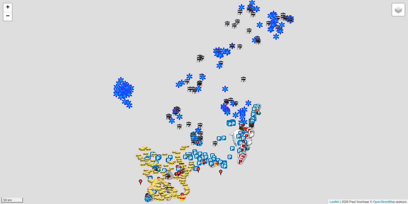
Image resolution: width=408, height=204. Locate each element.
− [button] (8, 16)
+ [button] (8, 7)
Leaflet (334, 201)
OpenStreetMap (384, 201)
